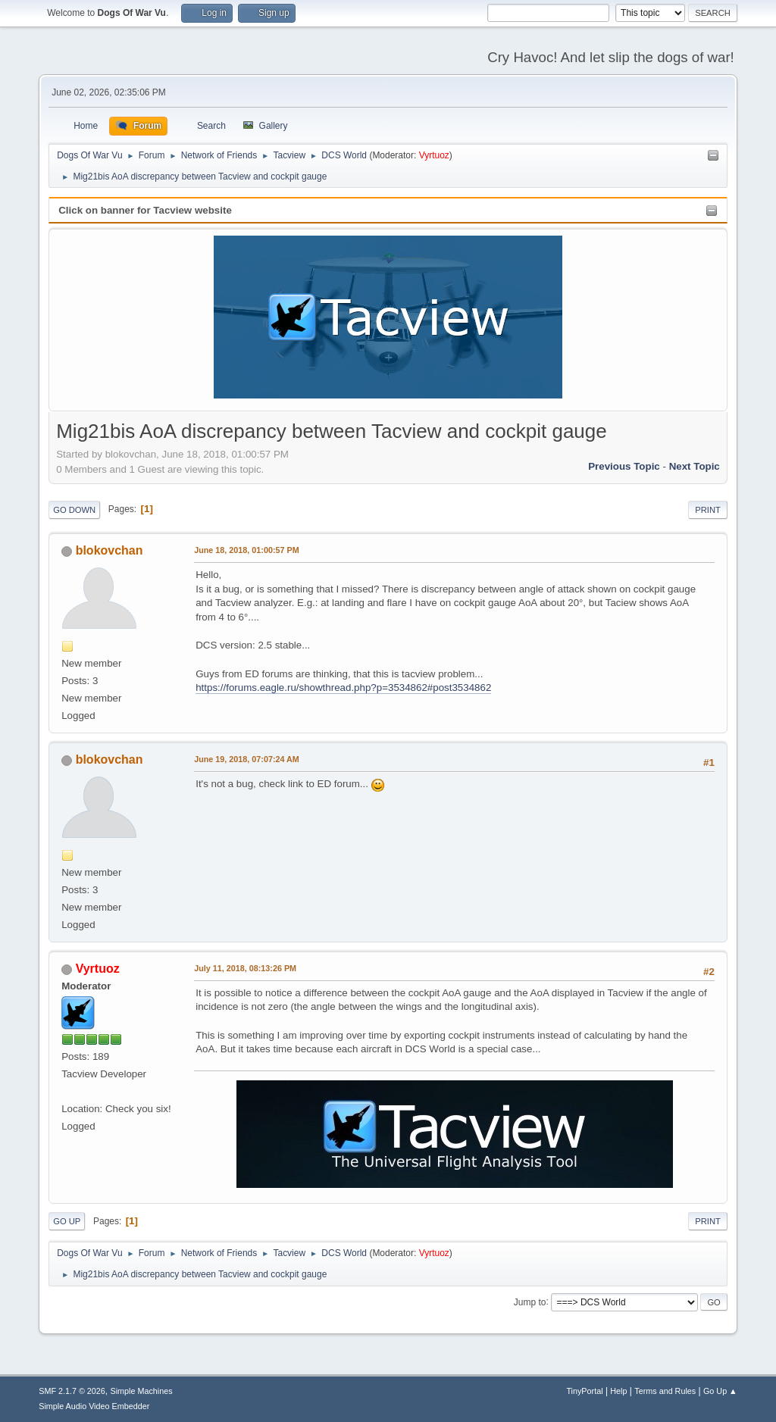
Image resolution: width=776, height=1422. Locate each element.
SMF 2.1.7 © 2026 (72, 1390)
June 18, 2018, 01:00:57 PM (246, 550)
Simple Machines (142, 1390)
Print (708, 509)
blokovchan (109, 550)
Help (618, 1390)
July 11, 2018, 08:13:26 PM (245, 968)
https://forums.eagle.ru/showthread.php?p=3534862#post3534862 (343, 687)
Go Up (66, 1221)
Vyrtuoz (434, 155)
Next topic (694, 466)
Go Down (74, 509)
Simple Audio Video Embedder (94, 1406)
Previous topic (624, 466)
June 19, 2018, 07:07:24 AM (246, 759)
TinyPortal (584, 1390)
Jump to (530, 1301)
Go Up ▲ (720, 1390)
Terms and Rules (665, 1390)
